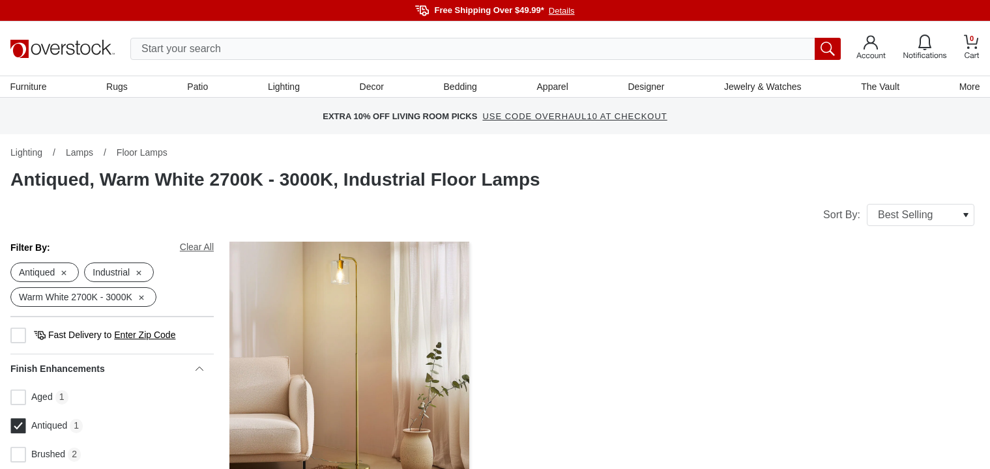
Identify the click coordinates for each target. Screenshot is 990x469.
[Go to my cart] (972, 49)
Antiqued (38, 426)
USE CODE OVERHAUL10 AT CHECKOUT (574, 117)
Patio (198, 86)
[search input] (485, 49)
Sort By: (898, 216)
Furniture (28, 86)
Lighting (284, 86)
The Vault (880, 86)
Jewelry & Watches (763, 86)
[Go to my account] (871, 49)
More (969, 86)
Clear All (197, 247)
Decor (372, 86)
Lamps (79, 153)
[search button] (828, 49)
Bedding (459, 86)
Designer (646, 86)
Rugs (117, 86)
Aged (31, 398)
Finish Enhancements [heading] (106, 369)
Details (562, 11)
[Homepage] (62, 49)
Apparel (552, 86)
